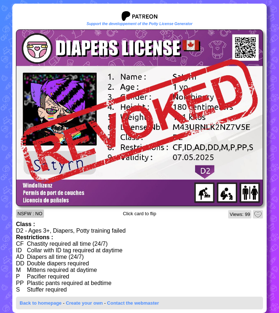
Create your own (84, 303)
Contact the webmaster (133, 303)
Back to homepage (41, 303)
